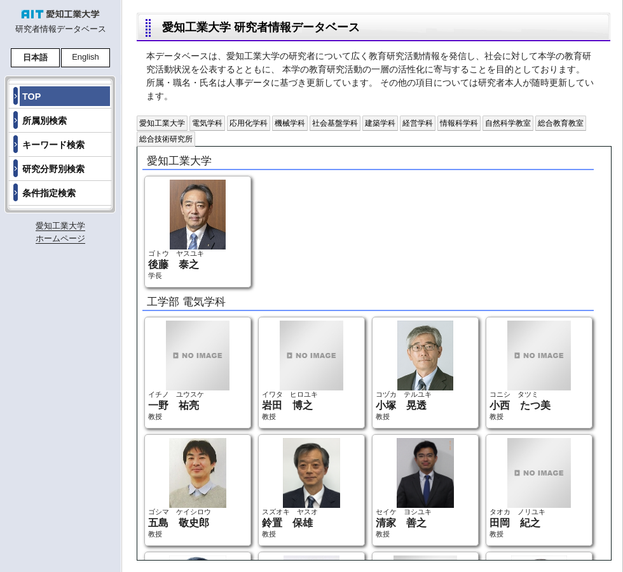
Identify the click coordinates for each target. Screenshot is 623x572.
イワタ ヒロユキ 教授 (302, 370)
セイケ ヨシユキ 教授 (415, 488)
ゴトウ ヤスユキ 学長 (187, 229)
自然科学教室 (508, 123)
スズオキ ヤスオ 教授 (301, 488)
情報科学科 (459, 123)
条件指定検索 (49, 193)
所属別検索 (44, 121)
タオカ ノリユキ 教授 (530, 488)
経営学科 (417, 123)
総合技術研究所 (166, 139)
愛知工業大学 (162, 123)
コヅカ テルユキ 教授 (414, 370)
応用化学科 (248, 123)
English (85, 57)
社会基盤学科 (335, 123)
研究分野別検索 (53, 169)
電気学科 (207, 123)
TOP (31, 96)
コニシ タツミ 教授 (530, 370)
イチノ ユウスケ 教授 (188, 370)
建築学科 (380, 123)
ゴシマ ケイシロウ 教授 (187, 488)
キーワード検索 (53, 145)
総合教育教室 (561, 123)
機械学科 (290, 123)
